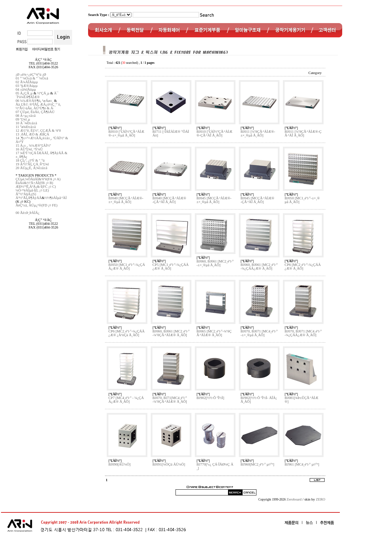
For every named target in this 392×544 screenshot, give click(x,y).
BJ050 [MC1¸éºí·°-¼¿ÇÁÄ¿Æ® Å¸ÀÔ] (126, 266)
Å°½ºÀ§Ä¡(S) (26, 194)
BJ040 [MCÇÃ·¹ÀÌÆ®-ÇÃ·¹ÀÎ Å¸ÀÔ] (169, 200)
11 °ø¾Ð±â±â (26, 127)
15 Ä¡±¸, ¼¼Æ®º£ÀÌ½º (33, 145)
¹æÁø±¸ (47, 101)
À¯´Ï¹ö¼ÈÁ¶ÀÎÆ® (37, 95)
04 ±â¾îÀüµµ (26, 89)
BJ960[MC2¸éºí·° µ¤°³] (257, 464)
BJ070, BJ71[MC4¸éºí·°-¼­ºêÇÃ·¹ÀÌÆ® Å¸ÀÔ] (169, 399)
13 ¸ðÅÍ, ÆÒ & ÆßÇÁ (32, 134)
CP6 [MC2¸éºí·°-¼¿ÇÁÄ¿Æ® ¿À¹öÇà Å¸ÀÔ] (126, 333)
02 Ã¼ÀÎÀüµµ (27, 82)
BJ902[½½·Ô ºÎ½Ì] (210, 398)
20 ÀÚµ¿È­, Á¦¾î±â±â (31, 168)
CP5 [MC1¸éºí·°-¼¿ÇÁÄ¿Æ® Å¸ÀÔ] (170, 266)
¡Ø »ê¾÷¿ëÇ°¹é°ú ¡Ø (31, 74)
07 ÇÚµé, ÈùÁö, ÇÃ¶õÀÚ (35, 112)
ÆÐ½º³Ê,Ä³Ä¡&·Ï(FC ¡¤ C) (36, 186)
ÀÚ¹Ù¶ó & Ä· (44, 108)
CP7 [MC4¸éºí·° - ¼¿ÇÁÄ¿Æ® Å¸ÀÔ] (126, 399)
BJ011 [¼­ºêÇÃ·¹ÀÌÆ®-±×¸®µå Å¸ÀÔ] (258, 133)
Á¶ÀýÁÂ (35, 198)
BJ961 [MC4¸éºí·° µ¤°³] (302, 464)
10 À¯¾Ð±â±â (26, 123)
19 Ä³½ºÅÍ (24, 164)
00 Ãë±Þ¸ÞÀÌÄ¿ (28, 213)
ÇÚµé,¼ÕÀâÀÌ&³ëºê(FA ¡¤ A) (38, 179)
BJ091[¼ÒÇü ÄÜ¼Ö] (168, 464)
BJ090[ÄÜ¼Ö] (119, 464)
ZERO (320, 499)
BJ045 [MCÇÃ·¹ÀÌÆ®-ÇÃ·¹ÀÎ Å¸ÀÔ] (257, 200)
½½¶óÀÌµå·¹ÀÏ (55, 198)
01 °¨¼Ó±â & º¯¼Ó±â (32, 78)
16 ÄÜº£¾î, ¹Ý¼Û (29, 149)
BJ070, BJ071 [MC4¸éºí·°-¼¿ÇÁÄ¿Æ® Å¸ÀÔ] (303, 333)
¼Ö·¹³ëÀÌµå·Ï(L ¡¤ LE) (32, 190)
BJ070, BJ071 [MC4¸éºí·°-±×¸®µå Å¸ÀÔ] (259, 333)
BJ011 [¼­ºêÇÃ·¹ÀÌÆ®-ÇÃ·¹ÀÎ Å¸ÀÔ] (303, 133)
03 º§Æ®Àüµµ (27, 86)
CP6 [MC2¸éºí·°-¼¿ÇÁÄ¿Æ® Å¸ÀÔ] (303, 266)
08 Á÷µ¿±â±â (26, 115)
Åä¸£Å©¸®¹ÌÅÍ (27, 104)
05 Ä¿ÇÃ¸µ (24, 93)
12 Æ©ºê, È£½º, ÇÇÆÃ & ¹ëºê (38, 130)
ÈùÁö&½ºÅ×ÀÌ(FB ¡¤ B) (34, 183)
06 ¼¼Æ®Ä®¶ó (28, 101)
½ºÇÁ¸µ (43, 93)
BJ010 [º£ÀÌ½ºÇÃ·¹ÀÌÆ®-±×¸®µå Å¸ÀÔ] (126, 133)
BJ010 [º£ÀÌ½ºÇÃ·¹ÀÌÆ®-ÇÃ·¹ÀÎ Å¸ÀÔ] (214, 133)
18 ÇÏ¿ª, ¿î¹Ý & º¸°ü (30, 160)
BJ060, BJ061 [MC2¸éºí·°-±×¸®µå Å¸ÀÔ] (215, 263)
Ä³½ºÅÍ (21, 198)
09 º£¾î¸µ (23, 119)
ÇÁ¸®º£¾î (41, 164)
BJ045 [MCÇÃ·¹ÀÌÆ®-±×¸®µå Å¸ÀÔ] (214, 200)
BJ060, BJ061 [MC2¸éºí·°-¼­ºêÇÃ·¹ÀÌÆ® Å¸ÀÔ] (170, 333)
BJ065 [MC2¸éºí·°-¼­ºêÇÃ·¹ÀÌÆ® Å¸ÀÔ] (214, 333)
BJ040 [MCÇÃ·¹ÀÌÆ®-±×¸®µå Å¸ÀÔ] (125, 200)
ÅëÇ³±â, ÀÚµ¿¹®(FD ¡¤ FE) (37, 205)
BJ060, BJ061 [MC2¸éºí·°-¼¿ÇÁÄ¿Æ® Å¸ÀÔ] (259, 266)
